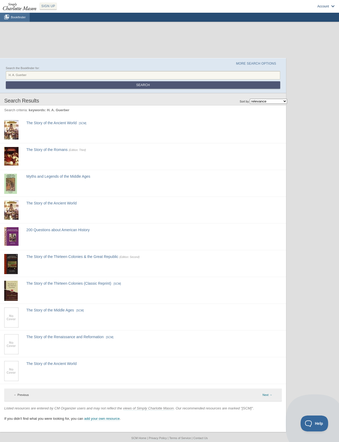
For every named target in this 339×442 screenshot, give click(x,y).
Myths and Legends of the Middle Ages (58, 176)
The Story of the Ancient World (51, 123)
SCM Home (138, 438)
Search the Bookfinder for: (23, 68)
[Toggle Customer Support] (314, 423)
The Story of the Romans (47, 150)
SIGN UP (48, 6)
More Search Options (256, 63)
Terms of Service (180, 438)
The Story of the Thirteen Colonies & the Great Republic (72, 257)
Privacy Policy (158, 438)
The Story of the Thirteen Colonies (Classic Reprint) (68, 283)
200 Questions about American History (58, 230)
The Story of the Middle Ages (50, 310)
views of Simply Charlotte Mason (148, 408)
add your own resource (102, 419)
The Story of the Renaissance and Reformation (65, 337)
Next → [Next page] (267, 394)
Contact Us (200, 438)
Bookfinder (18, 17)
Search (143, 85)
